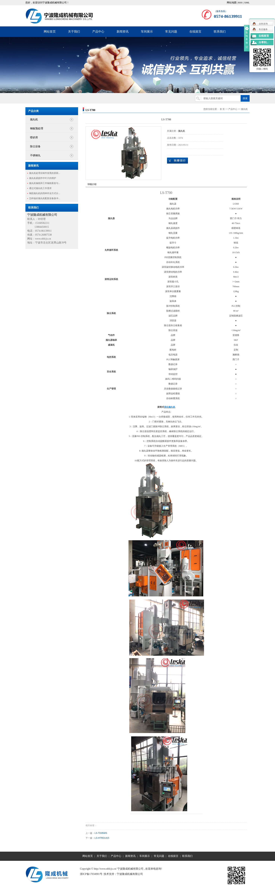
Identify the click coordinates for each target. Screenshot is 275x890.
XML (247, 2)
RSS (240, 2)
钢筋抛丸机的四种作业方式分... (44, 193)
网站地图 (232, 2)
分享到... (263, 42)
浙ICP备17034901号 (91, 874)
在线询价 (177, 161)
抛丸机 (34, 119)
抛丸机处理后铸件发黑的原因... (44, 173)
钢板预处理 (36, 128)
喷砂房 (34, 137)
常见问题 (171, 31)
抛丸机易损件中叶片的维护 (42, 178)
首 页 (222, 109)
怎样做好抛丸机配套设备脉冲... (44, 198)
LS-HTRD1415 (102, 838)
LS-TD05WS (101, 833)
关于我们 (74, 31)
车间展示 (147, 31)
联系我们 (220, 31)
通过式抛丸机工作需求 (40, 188)
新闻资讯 (123, 31)
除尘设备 (35, 146)
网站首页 (50, 31)
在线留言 (195, 31)
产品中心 (98, 31)
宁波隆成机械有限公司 (130, 874)
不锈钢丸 (35, 155)
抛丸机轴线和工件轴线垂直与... (44, 183)
